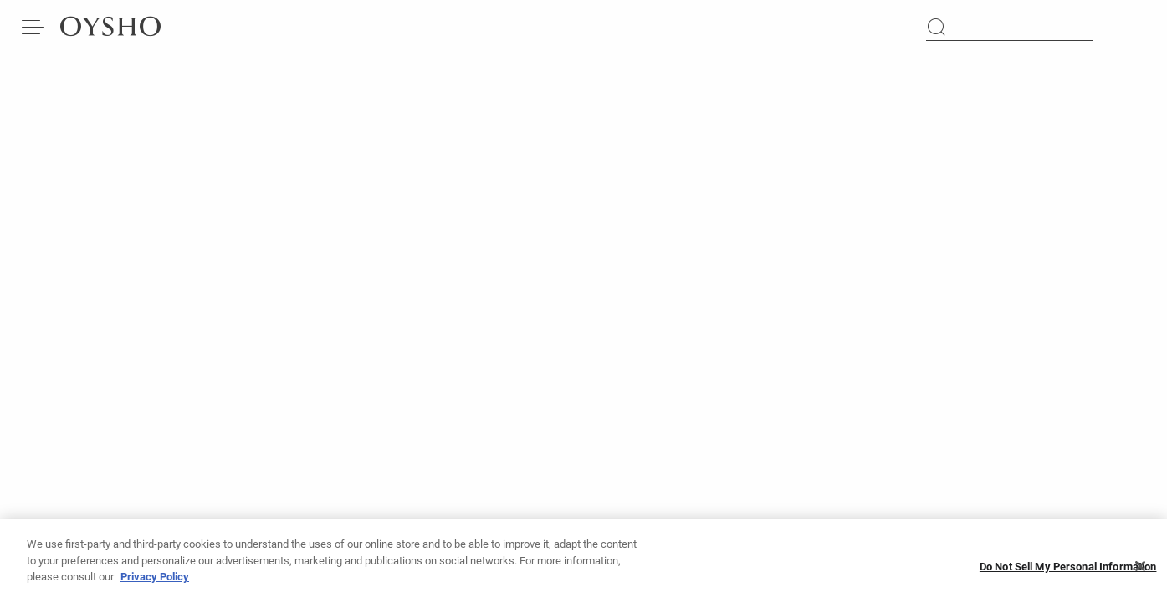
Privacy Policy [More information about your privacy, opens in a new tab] (154, 580)
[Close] (1140, 569)
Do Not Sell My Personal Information (1068, 570)
